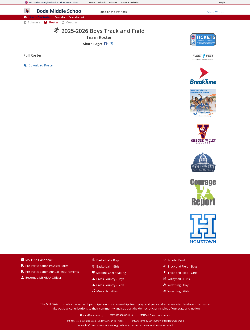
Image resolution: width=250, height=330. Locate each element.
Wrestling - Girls (179, 291)
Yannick (112, 320)
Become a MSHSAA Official (43, 277)
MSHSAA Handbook (38, 260)
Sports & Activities (40, 17)
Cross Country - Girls (110, 285)
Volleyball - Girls (179, 279)
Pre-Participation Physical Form (46, 266)
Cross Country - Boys (110, 279)
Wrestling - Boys (179, 285)
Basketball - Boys (107, 260)
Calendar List (76, 17)
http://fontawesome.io (173, 320)
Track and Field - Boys (182, 266)
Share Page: (92, 43)
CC (105, 320)
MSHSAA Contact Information (155, 315)
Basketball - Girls (107, 266)
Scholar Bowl (176, 260)
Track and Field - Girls (182, 273)
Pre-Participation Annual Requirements (52, 271)
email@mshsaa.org (93, 315)
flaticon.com (90, 320)
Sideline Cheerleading (111, 273)
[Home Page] (92, 2)
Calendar (60, 17)
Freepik (120, 320)
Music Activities (107, 291)
